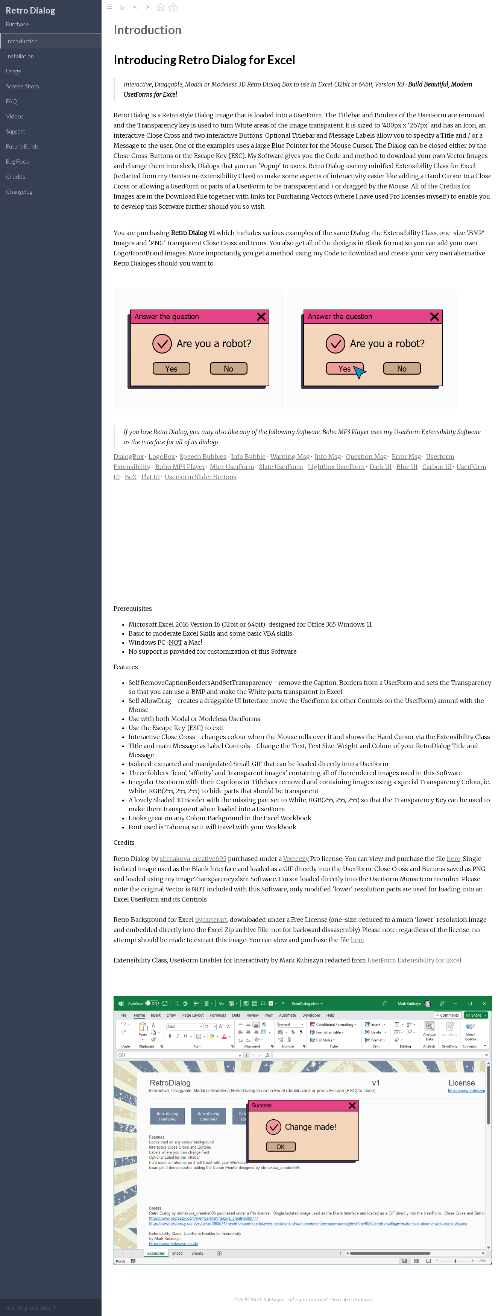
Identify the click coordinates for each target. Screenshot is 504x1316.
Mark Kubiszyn (266, 1299)
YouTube (341, 1299)
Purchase (17, 24)
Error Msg (406, 456)
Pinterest (363, 1299)
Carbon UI (437, 467)
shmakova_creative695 (193, 858)
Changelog (19, 191)
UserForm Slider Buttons (201, 477)
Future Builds (22, 146)
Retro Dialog (30, 10)
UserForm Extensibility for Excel (414, 960)
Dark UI (381, 467)
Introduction (22, 41)
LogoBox (162, 456)
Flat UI (150, 477)
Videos (15, 116)
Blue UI (406, 467)
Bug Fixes (17, 161)
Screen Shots (22, 86)
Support (15, 131)
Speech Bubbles (203, 456)
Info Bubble (248, 456)
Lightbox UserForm (336, 467)
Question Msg (366, 456)
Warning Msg (290, 456)
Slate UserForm (281, 467)
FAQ (11, 101)
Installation (20, 56)
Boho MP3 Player (180, 467)
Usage (13, 71)
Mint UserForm (232, 467)
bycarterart (211, 919)
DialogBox (129, 456)
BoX (131, 477)
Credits (15, 176)
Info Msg (328, 456)
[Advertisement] (303, 545)
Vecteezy (296, 858)
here (453, 858)
